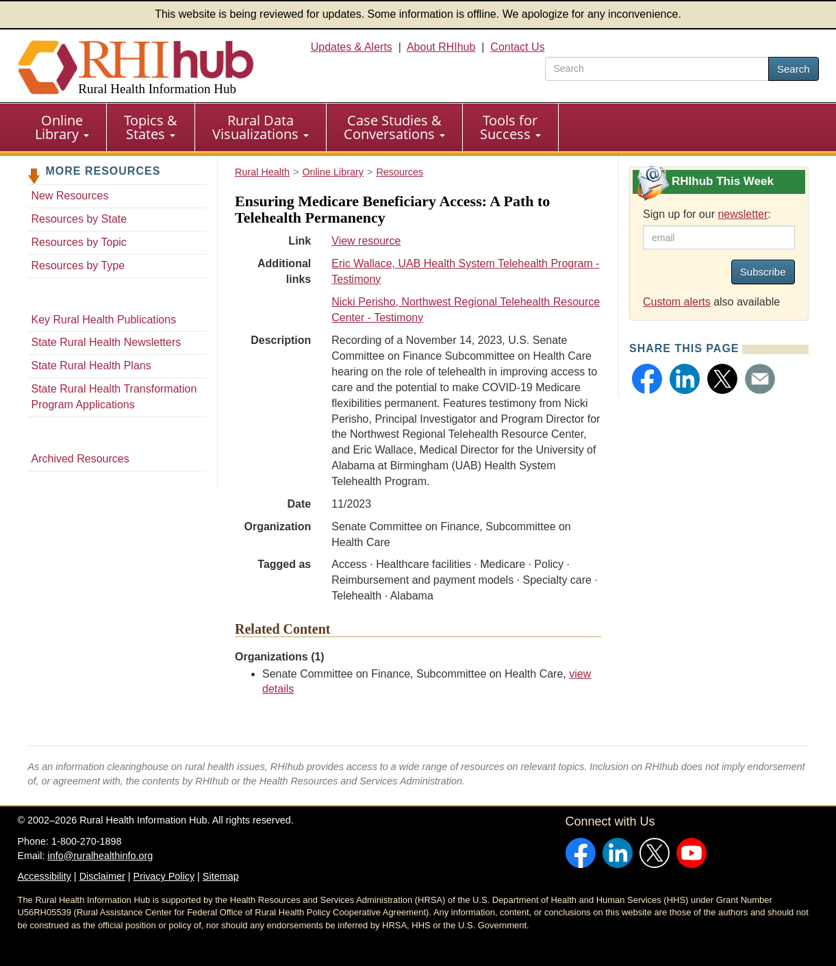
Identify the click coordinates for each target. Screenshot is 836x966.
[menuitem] (62, 127)
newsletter (743, 214)
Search (793, 69)
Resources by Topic (79, 242)
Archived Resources (80, 459)
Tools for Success (510, 127)
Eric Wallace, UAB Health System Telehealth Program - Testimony (465, 271)
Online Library (62, 127)
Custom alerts (677, 302)
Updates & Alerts (351, 47)
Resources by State (79, 219)
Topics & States (150, 127)
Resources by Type (78, 265)
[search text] (657, 69)
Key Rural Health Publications (104, 319)
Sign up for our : (707, 214)
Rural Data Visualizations (260, 127)
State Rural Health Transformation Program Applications (114, 396)
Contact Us (517, 47)
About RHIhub (441, 47)
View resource (366, 241)
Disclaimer (102, 876)
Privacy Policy (164, 876)
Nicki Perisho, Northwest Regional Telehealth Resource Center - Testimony (465, 309)
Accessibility (44, 876)
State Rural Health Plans (91, 365)
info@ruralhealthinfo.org (100, 855)
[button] (647, 379)
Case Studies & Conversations (394, 127)
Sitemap (221, 876)
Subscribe (763, 271)
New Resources (70, 195)
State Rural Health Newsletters (106, 342)
